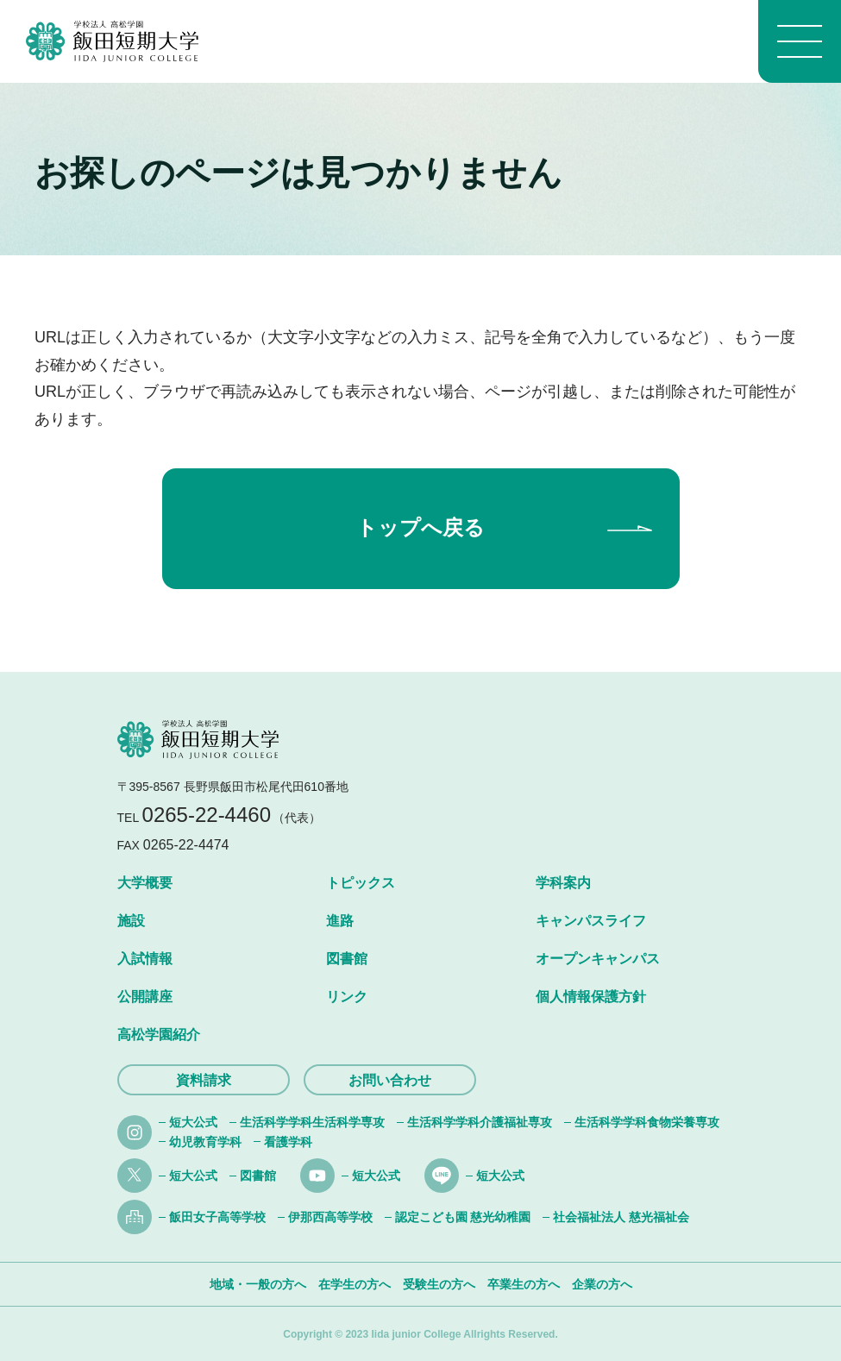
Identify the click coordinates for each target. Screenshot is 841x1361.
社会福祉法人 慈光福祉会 (621, 1217)
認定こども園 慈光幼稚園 (463, 1217)
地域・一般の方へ (258, 1284)
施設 (131, 920)
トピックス (360, 882)
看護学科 (288, 1142)
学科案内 (563, 882)
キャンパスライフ (591, 920)
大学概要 (145, 882)
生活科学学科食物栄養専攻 (646, 1122)
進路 (340, 920)
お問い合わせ (389, 1080)
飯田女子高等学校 (217, 1217)
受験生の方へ (439, 1284)
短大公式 (193, 1122)
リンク (346, 996)
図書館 (346, 958)
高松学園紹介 (158, 1034)
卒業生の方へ (523, 1284)
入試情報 (145, 958)
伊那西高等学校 (330, 1217)
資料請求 (203, 1080)
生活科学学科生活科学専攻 (312, 1122)
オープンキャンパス (598, 958)
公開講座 (145, 996)
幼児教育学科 (205, 1142)
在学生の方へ (354, 1284)
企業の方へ (602, 1284)
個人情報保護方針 (591, 996)
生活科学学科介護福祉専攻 (479, 1122)
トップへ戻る (420, 527)
